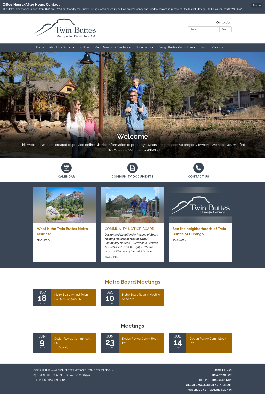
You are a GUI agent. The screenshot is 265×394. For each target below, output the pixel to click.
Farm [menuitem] (203, 47)
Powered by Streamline (203, 389)
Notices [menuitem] (84, 47)
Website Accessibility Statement (209, 385)
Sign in (227, 389)
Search (225, 29)
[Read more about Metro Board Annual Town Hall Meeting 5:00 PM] (64, 297)
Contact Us (223, 22)
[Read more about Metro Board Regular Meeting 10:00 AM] (132, 297)
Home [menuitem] (40, 47)
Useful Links (223, 370)
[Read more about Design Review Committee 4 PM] (132, 343)
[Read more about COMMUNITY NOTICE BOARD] (132, 225)
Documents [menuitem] (143, 47)
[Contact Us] (199, 169)
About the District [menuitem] (60, 47)
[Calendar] (66, 169)
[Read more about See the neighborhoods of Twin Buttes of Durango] (200, 225)
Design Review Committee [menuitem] (176, 47)
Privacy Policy (222, 375)
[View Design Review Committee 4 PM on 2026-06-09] (73, 340)
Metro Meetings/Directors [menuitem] (111, 47)
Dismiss (257, 5)
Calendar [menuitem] (218, 47)
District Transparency (215, 380)
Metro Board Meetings (132, 282)
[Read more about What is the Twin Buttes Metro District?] (64, 225)
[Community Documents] (132, 169)
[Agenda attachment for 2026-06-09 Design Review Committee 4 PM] (63, 347)
